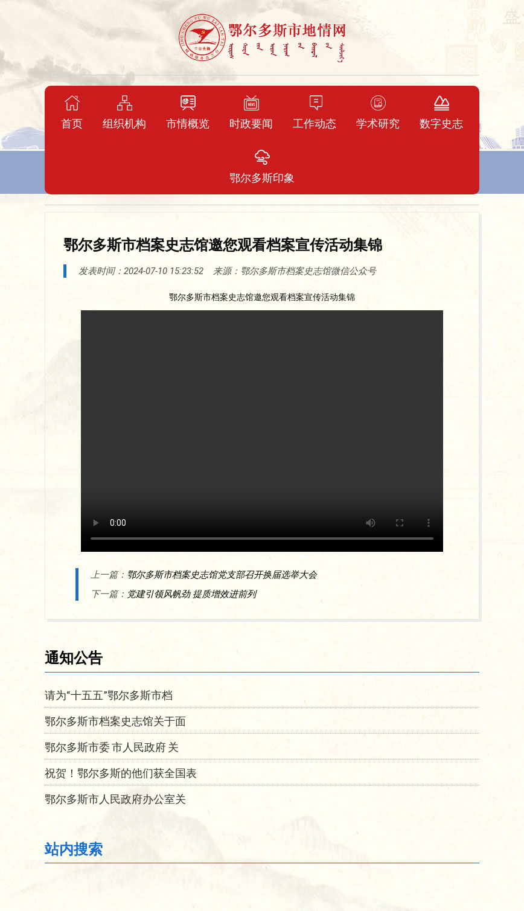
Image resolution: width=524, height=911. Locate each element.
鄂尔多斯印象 (262, 166)
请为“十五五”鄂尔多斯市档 (109, 695)
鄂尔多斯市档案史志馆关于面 (115, 720)
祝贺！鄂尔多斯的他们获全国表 (121, 772)
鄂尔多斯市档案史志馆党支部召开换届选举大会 (222, 574)
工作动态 (314, 112)
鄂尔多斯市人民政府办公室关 (115, 798)
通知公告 (74, 657)
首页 (72, 112)
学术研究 (378, 112)
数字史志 (441, 112)
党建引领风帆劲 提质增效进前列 (191, 594)
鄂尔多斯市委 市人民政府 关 (112, 746)
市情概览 (187, 112)
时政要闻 (251, 112)
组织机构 (124, 112)
